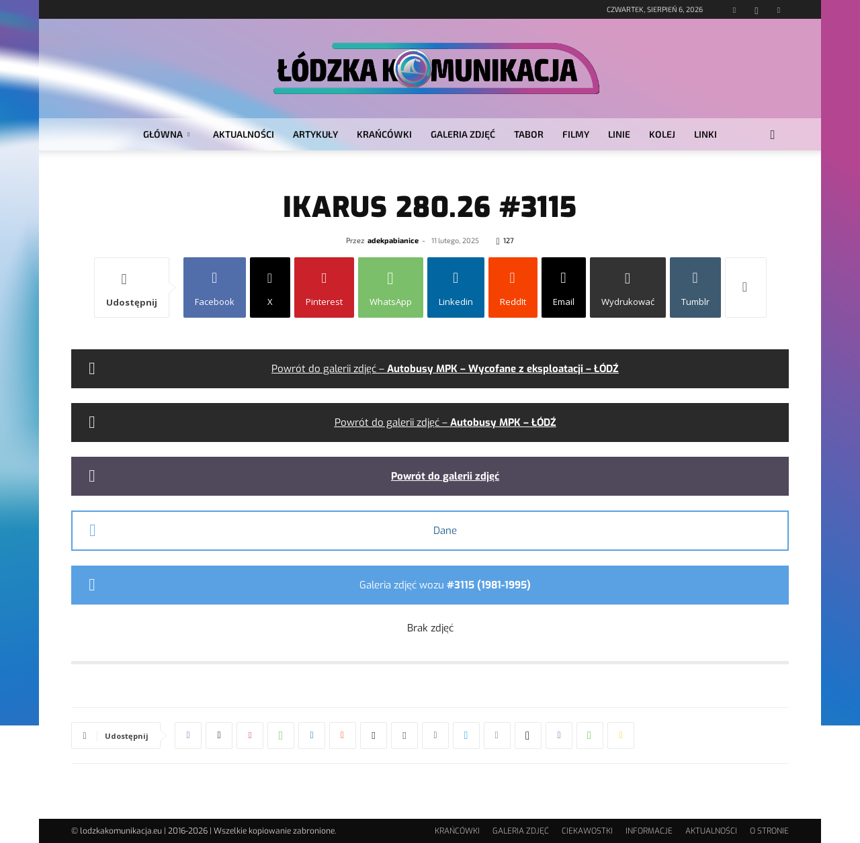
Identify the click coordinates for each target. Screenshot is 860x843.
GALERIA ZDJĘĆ (463, 134)
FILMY (575, 134)
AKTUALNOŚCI (243, 134)
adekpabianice (393, 240)
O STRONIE (769, 831)
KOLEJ (662, 134)
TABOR (529, 134)
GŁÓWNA (166, 134)
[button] (773, 135)
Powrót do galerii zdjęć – (445, 368)
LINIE (619, 134)
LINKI (705, 134)
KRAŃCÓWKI (384, 134)
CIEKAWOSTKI (587, 831)
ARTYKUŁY (315, 134)
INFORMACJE (649, 831)
